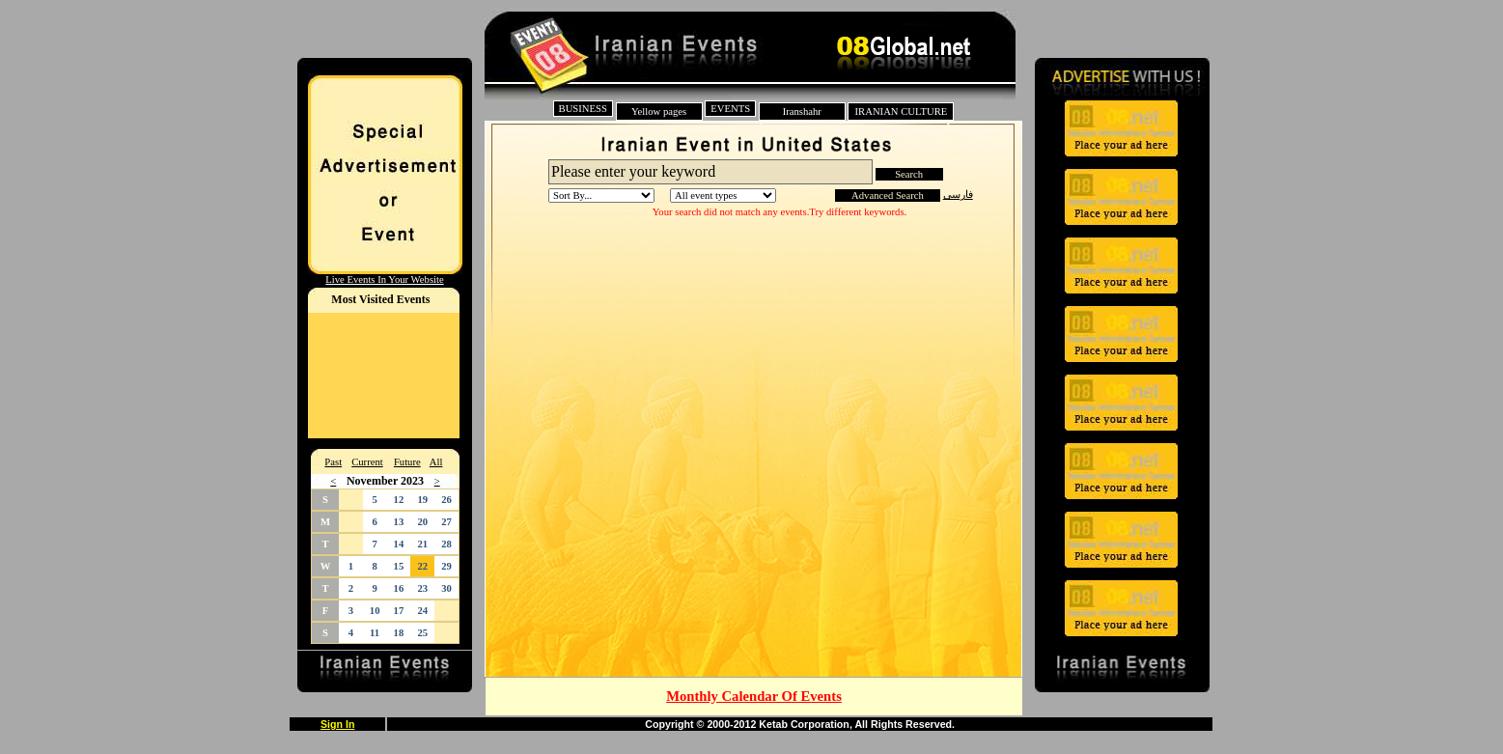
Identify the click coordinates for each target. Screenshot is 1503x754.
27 (446, 522)
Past (333, 462)
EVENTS (730, 108)
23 (422, 588)
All (436, 462)
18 (399, 633)
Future (407, 462)
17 (399, 610)
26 (446, 499)
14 (399, 544)
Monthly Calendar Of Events (754, 696)
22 (422, 566)
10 (375, 610)
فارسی (958, 194)
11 (374, 633)
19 (422, 499)
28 (446, 544)
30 (446, 588)
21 (422, 544)
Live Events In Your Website (384, 279)
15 (399, 566)
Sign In (337, 724)
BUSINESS (583, 108)
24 (422, 610)
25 (422, 633)
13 (399, 522)
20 (422, 522)
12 (399, 499)
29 (446, 566)
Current (367, 462)
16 (399, 588)
